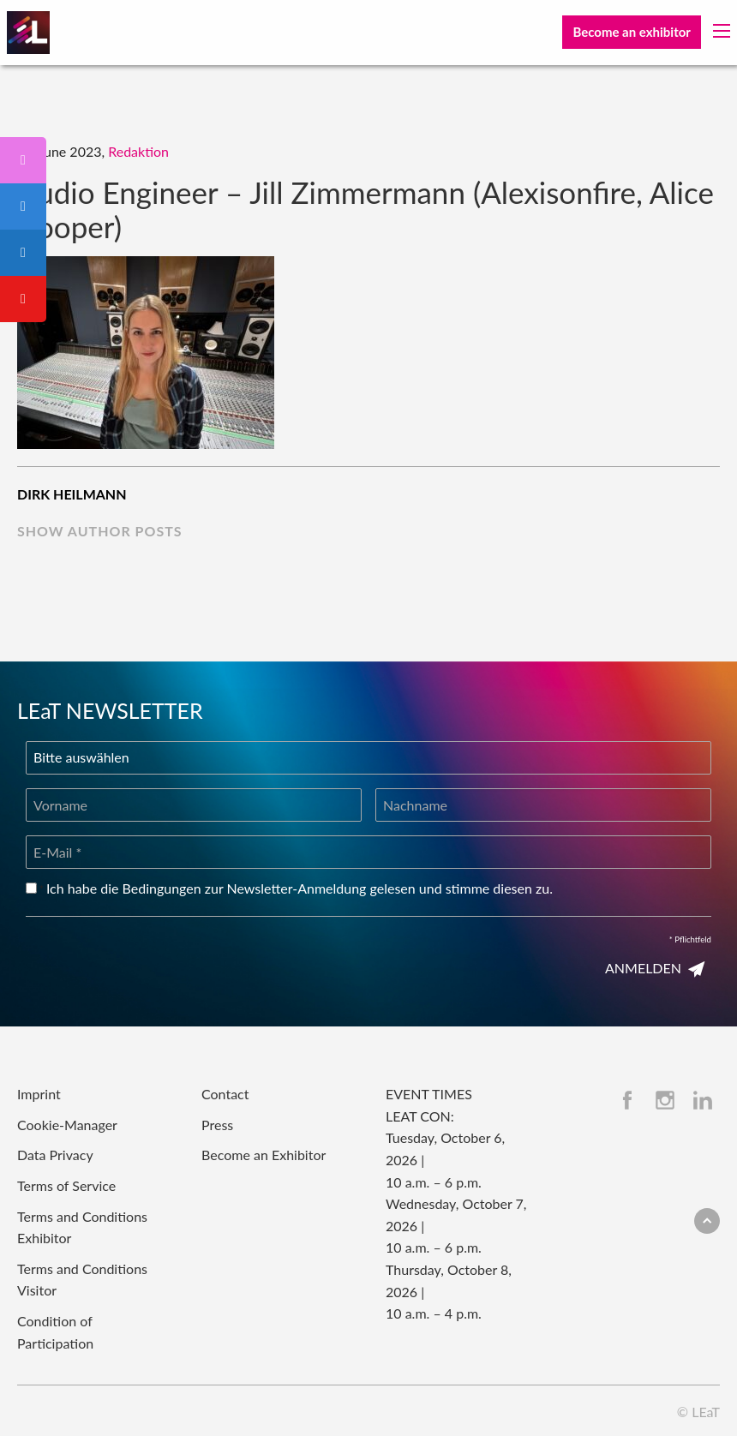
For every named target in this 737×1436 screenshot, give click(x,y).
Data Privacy (55, 1154)
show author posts (100, 531)
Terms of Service (66, 1185)
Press (217, 1124)
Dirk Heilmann (72, 494)
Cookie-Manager (67, 1124)
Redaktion (138, 151)
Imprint (39, 1094)
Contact (225, 1094)
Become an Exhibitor (263, 1154)
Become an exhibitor (631, 31)
